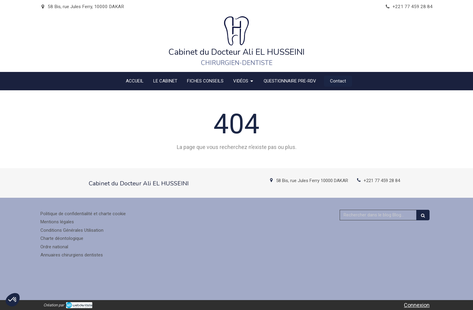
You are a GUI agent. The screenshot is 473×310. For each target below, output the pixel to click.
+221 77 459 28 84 (381, 180)
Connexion (417, 305)
